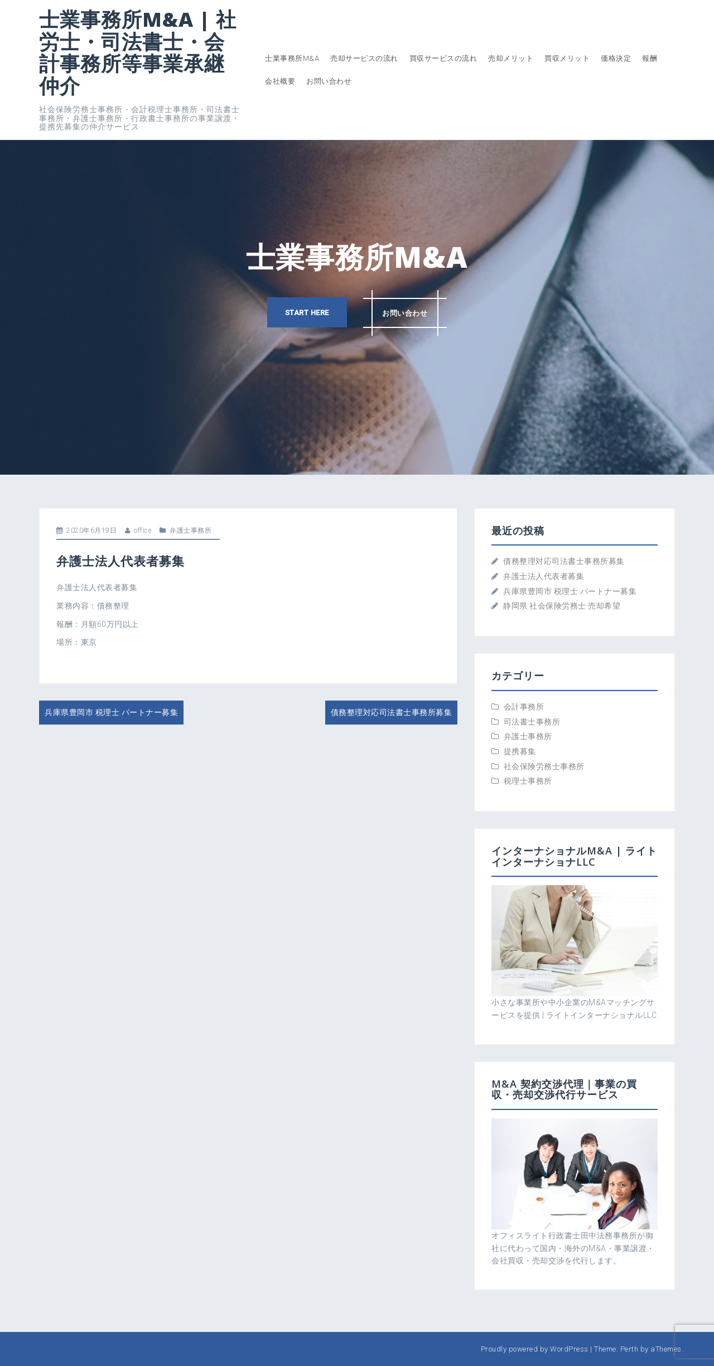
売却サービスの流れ (364, 58)
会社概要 (280, 81)
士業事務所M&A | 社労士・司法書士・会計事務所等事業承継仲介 (138, 52)
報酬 (649, 58)
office (142, 530)
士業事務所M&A (292, 58)
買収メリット (567, 58)
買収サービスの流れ (443, 58)
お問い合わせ (328, 81)
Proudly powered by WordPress (534, 1349)
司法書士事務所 (532, 721)
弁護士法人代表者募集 (543, 576)
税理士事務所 (528, 780)
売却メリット (510, 58)
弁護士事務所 (190, 530)
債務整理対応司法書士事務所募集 (391, 712)
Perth (629, 1349)
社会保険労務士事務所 (544, 766)
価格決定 (616, 58)
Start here (306, 312)
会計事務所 (524, 706)
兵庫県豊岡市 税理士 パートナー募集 (111, 712)
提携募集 (520, 751)
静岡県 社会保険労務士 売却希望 (561, 605)
